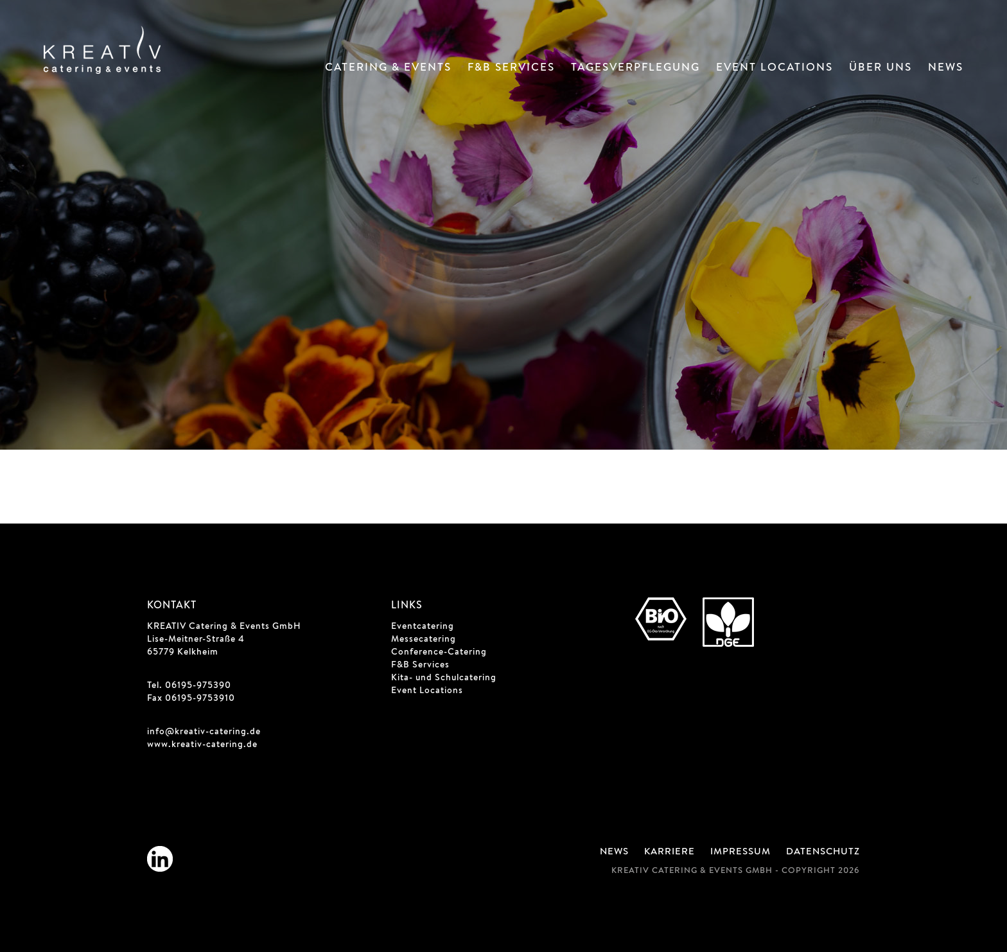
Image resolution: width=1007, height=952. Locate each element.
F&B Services (511, 68)
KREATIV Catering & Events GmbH (224, 626)
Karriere (669, 852)
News (945, 68)
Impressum (740, 852)
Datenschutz (823, 852)
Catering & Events (388, 68)
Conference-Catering (439, 652)
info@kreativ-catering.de (204, 732)
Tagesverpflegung (635, 68)
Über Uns (880, 68)
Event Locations (774, 68)
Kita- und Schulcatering (443, 678)
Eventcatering (422, 626)
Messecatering (423, 639)
